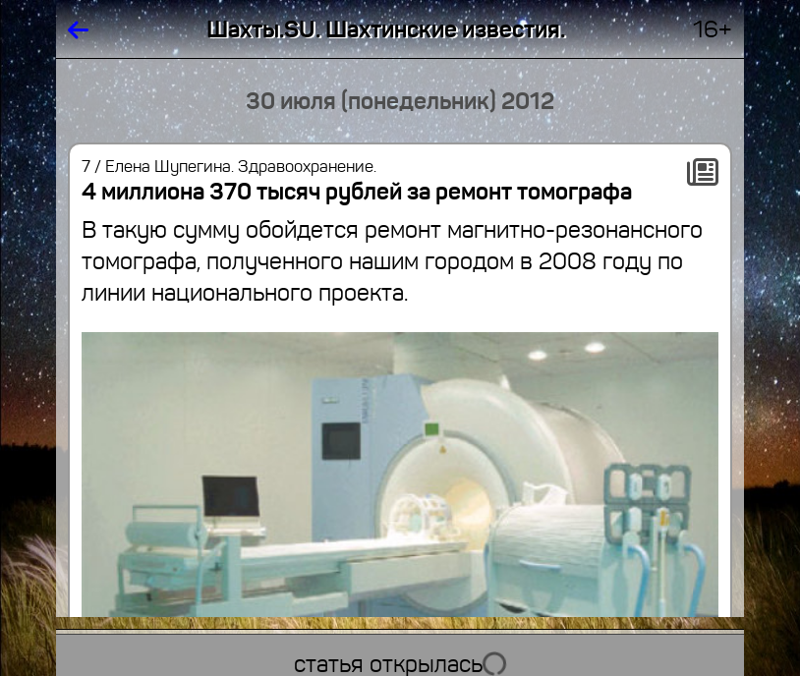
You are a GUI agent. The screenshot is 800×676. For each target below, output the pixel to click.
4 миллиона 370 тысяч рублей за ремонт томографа (357, 191)
